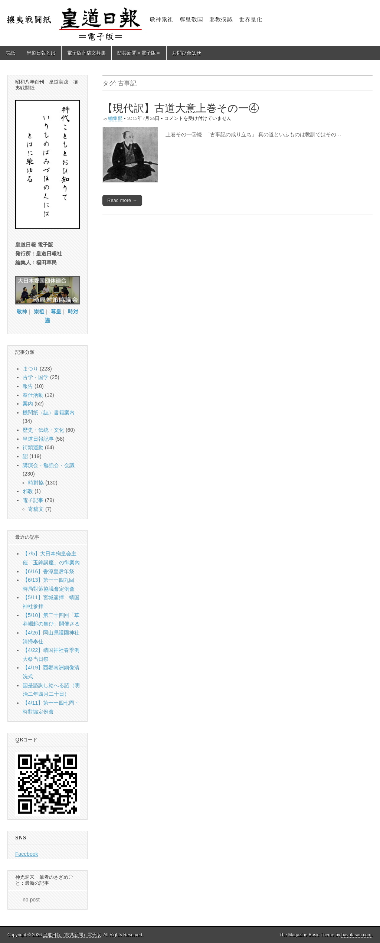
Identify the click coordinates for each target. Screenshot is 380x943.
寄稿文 (36, 509)
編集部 (115, 118)
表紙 (10, 53)
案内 (28, 404)
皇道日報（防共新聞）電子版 (72, 934)
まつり (30, 369)
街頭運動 (33, 447)
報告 (28, 386)
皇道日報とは (41, 53)
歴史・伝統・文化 (43, 430)
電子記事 (33, 500)
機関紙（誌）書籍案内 (49, 412)
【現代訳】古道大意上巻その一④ (180, 108)
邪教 (28, 491)
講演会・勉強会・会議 (49, 465)
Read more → (122, 200)
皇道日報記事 (38, 439)
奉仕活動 (33, 395)
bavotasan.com (356, 934)
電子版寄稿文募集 (86, 53)
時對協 (36, 483)
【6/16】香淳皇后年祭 (48, 571)
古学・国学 (36, 377)
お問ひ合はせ (186, 53)
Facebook (26, 854)
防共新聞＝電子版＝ (139, 53)
